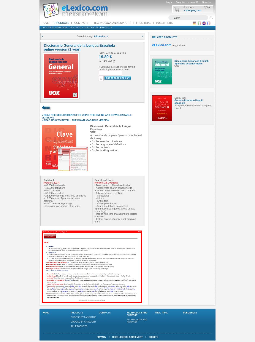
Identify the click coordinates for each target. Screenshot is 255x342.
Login (169, 2)
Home (45, 22)
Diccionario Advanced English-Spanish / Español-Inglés (191, 62)
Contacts (81, 22)
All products (104, 27)
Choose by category (81, 27)
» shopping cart (192, 10)
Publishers (164, 22)
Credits (153, 337)
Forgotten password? (187, 2)
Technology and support (112, 22)
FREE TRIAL (143, 22)
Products (62, 22)
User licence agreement (127, 337)
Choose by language (54, 27)
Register (206, 2)
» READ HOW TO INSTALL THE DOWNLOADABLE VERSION (75, 120)
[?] (114, 61)
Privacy (101, 337)
